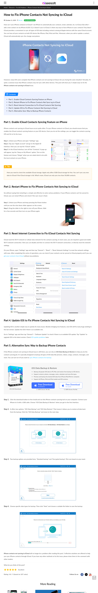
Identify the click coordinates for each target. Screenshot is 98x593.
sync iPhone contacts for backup (40, 357)
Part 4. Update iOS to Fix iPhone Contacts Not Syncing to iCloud (33, 108)
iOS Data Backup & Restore (44, 368)
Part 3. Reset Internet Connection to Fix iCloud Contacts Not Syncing (35, 105)
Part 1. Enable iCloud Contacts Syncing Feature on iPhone (30, 99)
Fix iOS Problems (21, 7)
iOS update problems (38, 337)
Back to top (94, 578)
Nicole (20, 20)
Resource (12, 7)
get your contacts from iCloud (14, 256)
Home (5, 7)
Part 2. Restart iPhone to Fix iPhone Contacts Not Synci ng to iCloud (34, 102)
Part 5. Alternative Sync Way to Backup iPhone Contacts (30, 111)
